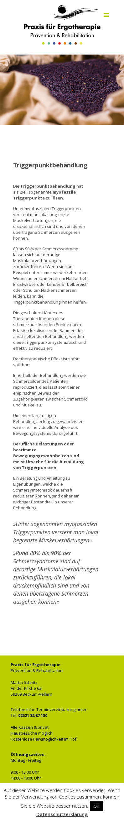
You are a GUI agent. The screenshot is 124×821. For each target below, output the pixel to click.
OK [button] (96, 806)
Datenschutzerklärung (62, 814)
